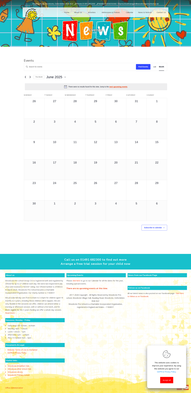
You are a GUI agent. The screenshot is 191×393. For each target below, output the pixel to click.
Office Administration (14, 388)
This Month (39, 77)
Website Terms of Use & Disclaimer (22, 350)
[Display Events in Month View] (161, 67)
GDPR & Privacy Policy (16, 353)
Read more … (10, 313)
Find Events (143, 67)
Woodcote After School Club (19, 369)
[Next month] (30, 77)
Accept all (167, 380)
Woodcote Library (15, 372)
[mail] (139, 3)
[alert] (96, 86)
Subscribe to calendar (153, 228)
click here (76, 280)
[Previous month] (25, 77)
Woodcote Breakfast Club (18, 366)
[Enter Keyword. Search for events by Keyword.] (80, 67)
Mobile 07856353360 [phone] (107, 3)
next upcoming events (118, 87)
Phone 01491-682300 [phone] (85, 3)
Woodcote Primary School (18, 375)
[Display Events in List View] (154, 67)
